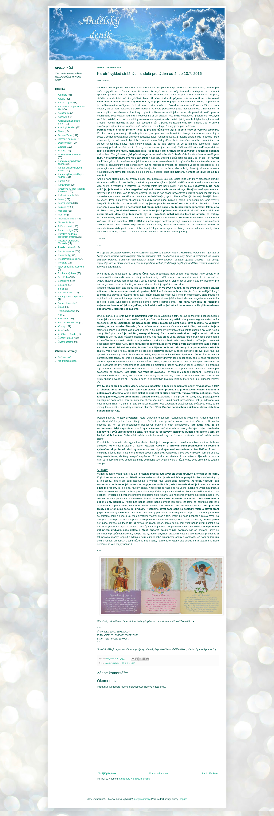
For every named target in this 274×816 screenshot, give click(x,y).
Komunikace (64, 185)
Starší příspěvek (209, 773)
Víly (60, 314)
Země (61, 330)
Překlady (62, 262)
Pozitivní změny (66, 251)
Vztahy (61, 326)
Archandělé (64, 113)
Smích (61, 288)
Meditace (62, 211)
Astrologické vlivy (67, 127)
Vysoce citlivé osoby (68, 322)
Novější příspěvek (107, 773)
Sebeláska (63, 277)
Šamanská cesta (66, 303)
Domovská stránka (158, 773)
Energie (62, 147)
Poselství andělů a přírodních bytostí (67, 235)
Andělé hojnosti (66, 102)
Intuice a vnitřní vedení (69, 154)
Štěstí (61, 307)
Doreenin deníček (67, 139)
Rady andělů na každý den (71, 266)
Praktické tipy (65, 255)
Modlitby (62, 214)
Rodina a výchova (67, 273)
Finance (62, 150)
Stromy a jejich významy (70, 296)
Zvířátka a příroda (67, 334)
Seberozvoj (63, 281)
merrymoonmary (142, 799)
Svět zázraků (64, 357)
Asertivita (62, 117)
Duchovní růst (65, 143)
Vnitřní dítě (63, 318)
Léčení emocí (65, 203)
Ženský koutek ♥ (66, 338)
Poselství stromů (66, 247)
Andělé (61, 98)
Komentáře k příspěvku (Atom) (134, 778)
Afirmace (62, 94)
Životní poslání (65, 342)
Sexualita (62, 285)
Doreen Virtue (65, 135)
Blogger (183, 799)
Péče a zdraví (65, 226)
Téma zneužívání (67, 310)
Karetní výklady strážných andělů (120, 663)
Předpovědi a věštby (68, 259)
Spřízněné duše (66, 292)
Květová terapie (66, 195)
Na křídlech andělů (67, 361)
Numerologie (64, 222)
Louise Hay (63, 207)
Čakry (61, 131)
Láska (61, 199)
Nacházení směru (67, 218)
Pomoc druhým (65, 230)
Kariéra (61, 181)
